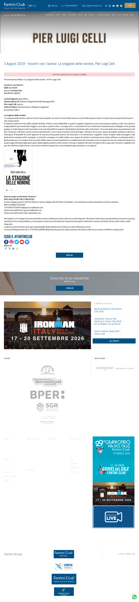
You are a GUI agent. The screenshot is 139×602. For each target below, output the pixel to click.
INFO (132, 15)
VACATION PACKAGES (103, 15)
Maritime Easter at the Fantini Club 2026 (108, 311)
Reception (73, 447)
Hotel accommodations (56, 467)
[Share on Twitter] (9, 248)
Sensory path (31, 475)
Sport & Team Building (55, 456)
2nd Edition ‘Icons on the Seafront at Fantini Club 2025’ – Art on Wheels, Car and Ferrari (109, 322)
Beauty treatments (33, 481)
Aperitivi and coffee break (57, 453)
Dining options (32, 439)
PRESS (114, 15)
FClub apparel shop (11, 447)
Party (72, 451)
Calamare (29, 444)
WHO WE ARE (50, 15)
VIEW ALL (69, 255)
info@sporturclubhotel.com (31, 207)
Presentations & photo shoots (56, 471)
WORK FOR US (75, 468)
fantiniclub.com (34, 213)
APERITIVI (7, 473)
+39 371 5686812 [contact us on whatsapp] (96, 536)
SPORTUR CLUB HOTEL (24, 199)
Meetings (52, 439)
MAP (85, 15)
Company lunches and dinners (55, 448)
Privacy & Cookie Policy (54, 539)
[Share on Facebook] (6, 248)
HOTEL (81, 15)
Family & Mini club (10, 444)
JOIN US (69, 289)
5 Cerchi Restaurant (33, 454)
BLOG (119, 15)
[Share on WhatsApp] (17, 248)
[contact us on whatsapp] (134, 596)
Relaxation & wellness (56, 460)
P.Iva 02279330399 (86, 539)
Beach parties (53, 463)
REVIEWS (73, 464)
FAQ (71, 460)
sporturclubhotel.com (32, 210)
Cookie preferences (71, 539)
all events (114, 344)
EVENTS (64, 15)
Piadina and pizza (32, 458)
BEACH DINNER (10, 477)
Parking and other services (14, 451)
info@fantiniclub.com (93, 5)
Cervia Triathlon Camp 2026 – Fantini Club (107, 333)
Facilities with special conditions (12, 465)
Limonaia (29, 464)
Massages (29, 478)
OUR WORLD (72, 15)
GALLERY (92, 15)
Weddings (74, 439)
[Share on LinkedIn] (13, 248)
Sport (6, 460)
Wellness (30, 470)
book (130, 5)
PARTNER (125, 15)
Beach (6, 439)
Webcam (54, 5)
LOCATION (73, 473)
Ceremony (73, 444)
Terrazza (29, 461)
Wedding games (75, 454)
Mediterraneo (31, 451)
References (52, 476)
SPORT (58, 15)
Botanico (29, 447)
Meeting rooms (53, 444)
